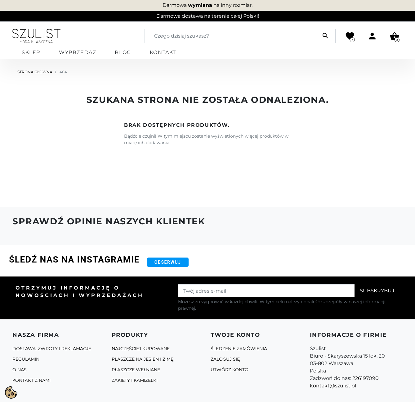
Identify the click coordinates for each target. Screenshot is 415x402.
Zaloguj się (225, 359)
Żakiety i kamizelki (135, 380)
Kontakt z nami (31, 380)
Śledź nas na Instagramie (74, 259)
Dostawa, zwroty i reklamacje (51, 348)
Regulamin (25, 359)
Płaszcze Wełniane (136, 369)
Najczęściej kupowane (141, 348)
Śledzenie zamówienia (239, 348)
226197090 (365, 378)
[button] (394, 36)
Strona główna (34, 72)
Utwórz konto (229, 369)
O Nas (19, 369)
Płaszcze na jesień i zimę (142, 359)
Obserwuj (167, 262)
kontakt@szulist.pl (333, 386)
